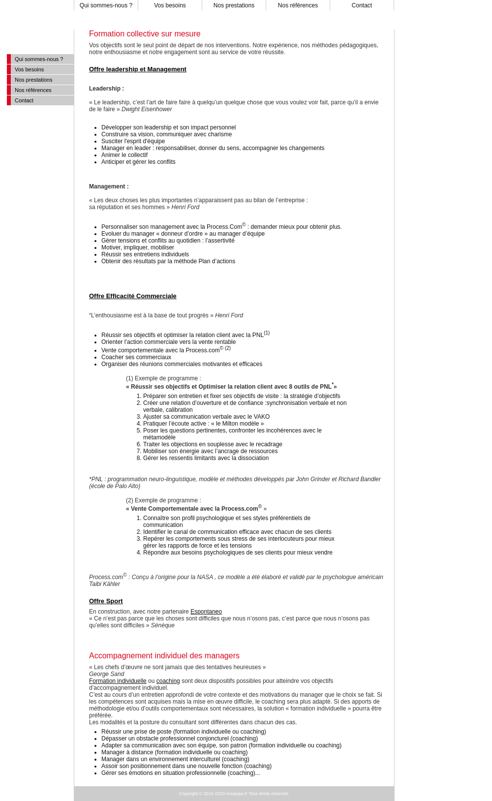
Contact (362, 5)
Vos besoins (170, 5)
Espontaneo (206, 611)
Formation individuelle (118, 681)
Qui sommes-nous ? (106, 5)
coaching (168, 681)
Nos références (298, 5)
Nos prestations (234, 5)
